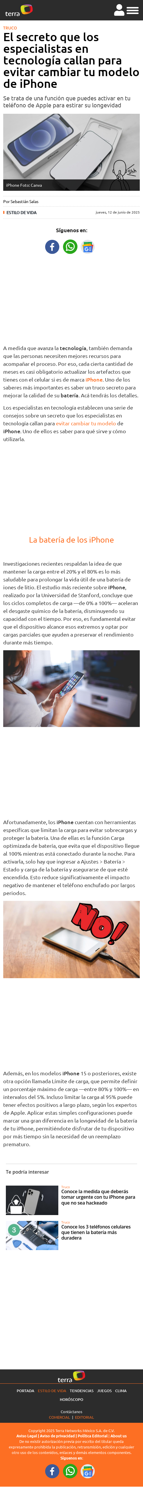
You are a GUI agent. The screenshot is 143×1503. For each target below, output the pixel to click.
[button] (132, 9)
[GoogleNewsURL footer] (88, 1470)
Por (20, 201)
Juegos (104, 1390)
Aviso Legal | (28, 1436)
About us (118, 1436)
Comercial (59, 1417)
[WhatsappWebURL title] (70, 246)
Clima (121, 1390)
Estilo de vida (21, 212)
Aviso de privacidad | (59, 1436)
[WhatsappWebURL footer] (70, 1470)
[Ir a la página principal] (19, 10)
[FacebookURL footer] (52, 1470)
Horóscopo (71, 1399)
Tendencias (81, 1390)
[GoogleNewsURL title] (88, 246)
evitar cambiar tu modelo (85, 423)
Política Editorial (93, 1436)
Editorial (84, 1417)
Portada (25, 1390)
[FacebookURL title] (52, 246)
